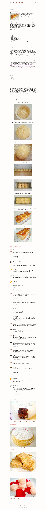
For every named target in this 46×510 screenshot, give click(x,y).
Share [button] (11, 424)
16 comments (14, 424)
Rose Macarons (14, 498)
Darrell (14, 308)
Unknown (14, 281)
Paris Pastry (18, 3)
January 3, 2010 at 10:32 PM (16, 313)
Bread (12, 246)
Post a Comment (12, 396)
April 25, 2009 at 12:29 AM (16, 266)
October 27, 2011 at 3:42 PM (16, 359)
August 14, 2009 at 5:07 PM (16, 290)
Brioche (15, 246)
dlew (13, 329)
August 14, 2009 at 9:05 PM (16, 298)
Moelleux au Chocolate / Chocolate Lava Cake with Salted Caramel (22, 422)
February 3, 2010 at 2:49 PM (16, 320)
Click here (28, 30)
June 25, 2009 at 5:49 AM (16, 272)
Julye (13, 367)
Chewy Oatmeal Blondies (17, 473)
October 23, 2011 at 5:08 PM (16, 346)
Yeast (20, 246)
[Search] (35, 2)
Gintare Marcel (25, 507)
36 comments (14, 449)
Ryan (13, 269)
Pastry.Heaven (15, 342)
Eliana (14, 251)
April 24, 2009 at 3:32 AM (16, 253)
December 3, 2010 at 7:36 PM (16, 332)
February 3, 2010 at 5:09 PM (16, 326)
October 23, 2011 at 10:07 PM (16, 352)
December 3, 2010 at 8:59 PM (16, 339)
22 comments (14, 474)
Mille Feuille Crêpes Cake (17, 447)
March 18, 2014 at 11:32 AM (16, 394)
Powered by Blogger (23, 505)
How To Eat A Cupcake (16, 261)
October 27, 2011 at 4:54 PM (16, 364)
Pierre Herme (17, 246)
